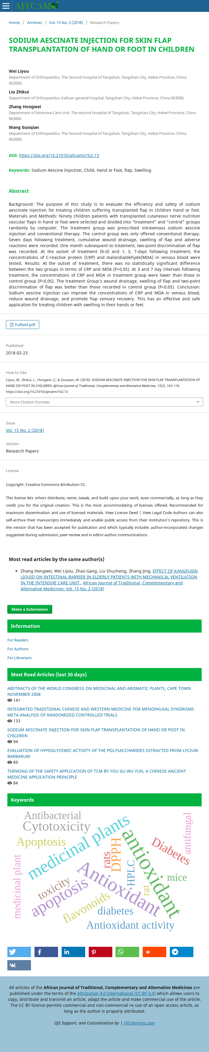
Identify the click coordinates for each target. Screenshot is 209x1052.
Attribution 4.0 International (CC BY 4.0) (116, 993)
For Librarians (19, 657)
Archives (34, 22)
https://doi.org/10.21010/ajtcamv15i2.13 (59, 155)
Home (14, 22)
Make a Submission (29, 609)
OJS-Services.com (139, 1023)
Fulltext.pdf (24, 324)
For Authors (17, 648)
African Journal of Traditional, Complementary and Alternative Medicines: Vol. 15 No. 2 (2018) (102, 585)
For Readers (17, 640)
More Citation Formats (30, 402)
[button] (19, 952)
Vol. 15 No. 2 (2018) (66, 22)
